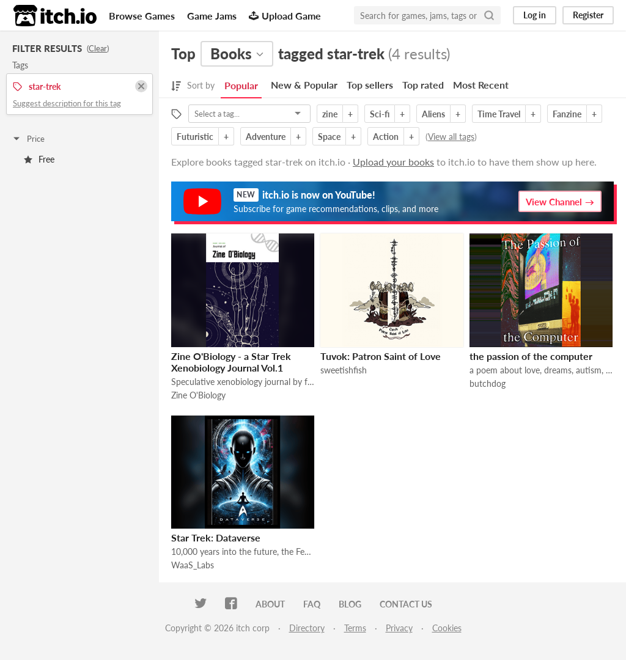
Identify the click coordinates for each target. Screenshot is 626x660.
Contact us (406, 604)
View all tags (451, 136)
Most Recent (481, 84)
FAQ (311, 604)
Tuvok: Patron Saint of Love (380, 356)
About (270, 604)
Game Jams (212, 15)
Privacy (399, 628)
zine (329, 114)
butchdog (488, 383)
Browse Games (142, 15)
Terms (355, 628)
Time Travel (498, 114)
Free (39, 159)
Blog (350, 604)
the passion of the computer (531, 356)
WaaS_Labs (192, 565)
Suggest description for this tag (67, 103)
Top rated (423, 84)
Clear (98, 48)
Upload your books (393, 161)
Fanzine (567, 114)
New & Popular (304, 84)
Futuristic (195, 136)
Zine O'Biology (198, 395)
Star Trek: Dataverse (215, 537)
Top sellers (370, 84)
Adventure (265, 136)
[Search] (489, 15)
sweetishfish (343, 370)
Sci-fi (379, 114)
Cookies (447, 628)
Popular (241, 85)
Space (329, 136)
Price (28, 139)
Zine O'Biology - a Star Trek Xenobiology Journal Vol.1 (231, 361)
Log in (534, 15)
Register (588, 15)
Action (386, 136)
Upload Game (285, 15)
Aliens (433, 114)
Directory (307, 628)
